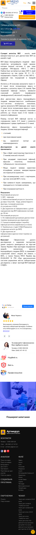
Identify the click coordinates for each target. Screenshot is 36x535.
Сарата (21, 481)
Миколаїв (21, 466)
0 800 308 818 (9, 15)
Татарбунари (22, 488)
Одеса (20, 460)
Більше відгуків (28, 306)
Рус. (29, 3)
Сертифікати (4, 468)
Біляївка (21, 490)
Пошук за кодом (6, 460)
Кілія (20, 464)
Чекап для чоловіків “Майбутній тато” (25, 504)
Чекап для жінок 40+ (25, 520)
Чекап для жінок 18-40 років (26, 513)
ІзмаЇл (20, 471)
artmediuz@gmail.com (11, 447)
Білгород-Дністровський (26, 473)
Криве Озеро (22, 479)
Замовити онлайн (29, 12)
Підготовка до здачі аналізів (7, 472)
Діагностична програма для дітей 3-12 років (26, 524)
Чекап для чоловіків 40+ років (26, 509)
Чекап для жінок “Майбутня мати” (24, 517)
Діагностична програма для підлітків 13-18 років (26, 528)
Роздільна (22, 468)
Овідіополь (22, 475)
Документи (4, 466)
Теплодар (21, 483)
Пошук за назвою (6, 462)
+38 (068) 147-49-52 (11, 12)
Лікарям (3, 499)
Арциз (20, 462)
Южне (20, 477)
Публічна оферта (6, 475)
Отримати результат (27, 17)
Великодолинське (24, 486)
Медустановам (5, 501)
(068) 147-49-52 (21, 350)
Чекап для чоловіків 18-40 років (27, 500)
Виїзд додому (5, 464)
